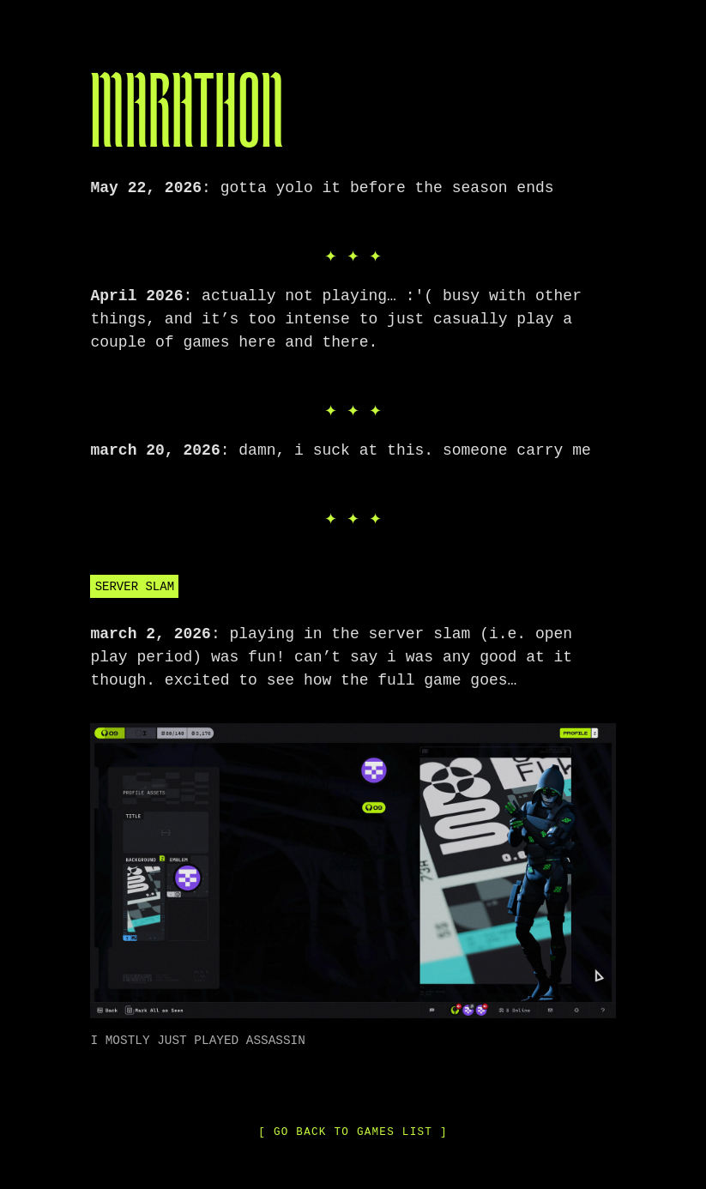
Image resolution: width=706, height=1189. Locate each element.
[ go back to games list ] (352, 1130)
